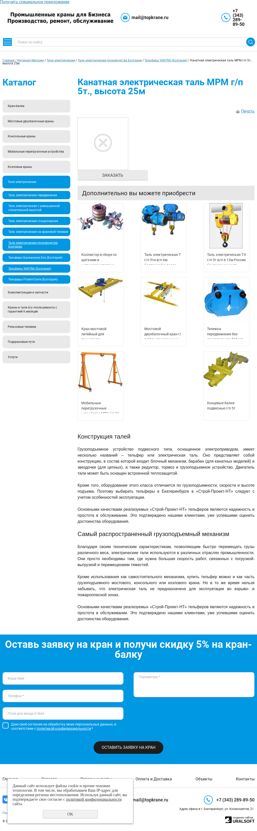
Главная (9, 60)
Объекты (204, 779)
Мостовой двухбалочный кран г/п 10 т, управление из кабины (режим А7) (162, 333)
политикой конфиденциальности (64, 728)
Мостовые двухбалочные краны (31, 121)
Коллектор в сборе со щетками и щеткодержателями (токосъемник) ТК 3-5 (99, 259)
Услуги (13, 357)
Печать (247, 111)
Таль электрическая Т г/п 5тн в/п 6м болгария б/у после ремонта (162, 259)
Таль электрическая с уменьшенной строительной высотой (34, 208)
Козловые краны (20, 167)
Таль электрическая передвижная (32, 195)
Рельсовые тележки (22, 327)
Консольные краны (21, 136)
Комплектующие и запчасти (28, 292)
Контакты (245, 779)
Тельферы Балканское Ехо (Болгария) (35, 257)
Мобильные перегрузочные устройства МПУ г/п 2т (100, 407)
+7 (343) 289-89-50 (238, 17)
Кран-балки (16, 106)
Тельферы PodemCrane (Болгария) (33, 279)
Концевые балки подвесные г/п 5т (221, 405)
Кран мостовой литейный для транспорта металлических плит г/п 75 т (100, 333)
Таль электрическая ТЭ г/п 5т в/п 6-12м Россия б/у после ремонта (226, 259)
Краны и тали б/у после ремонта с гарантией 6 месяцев (32, 309)
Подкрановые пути (21, 342)
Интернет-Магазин (30, 60)
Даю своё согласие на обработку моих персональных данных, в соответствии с (63, 726)
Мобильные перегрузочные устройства (36, 151)
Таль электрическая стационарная (33, 221)
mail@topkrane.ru (150, 17)
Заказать (112, 175)
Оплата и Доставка (154, 779)
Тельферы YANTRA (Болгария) (166, 60)
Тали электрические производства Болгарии (110, 60)
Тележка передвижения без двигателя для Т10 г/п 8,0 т (225, 333)
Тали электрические (61, 60)
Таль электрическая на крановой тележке (38, 232)
